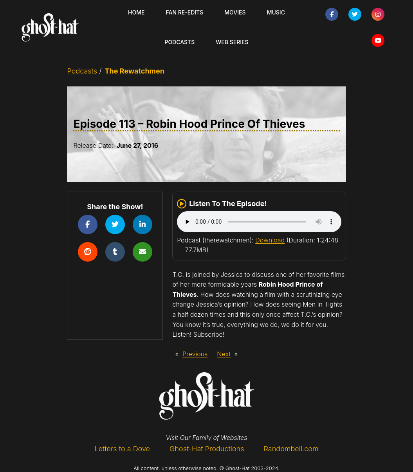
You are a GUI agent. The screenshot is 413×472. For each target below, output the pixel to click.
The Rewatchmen (134, 71)
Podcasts (82, 71)
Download (270, 240)
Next (224, 354)
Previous (194, 354)
